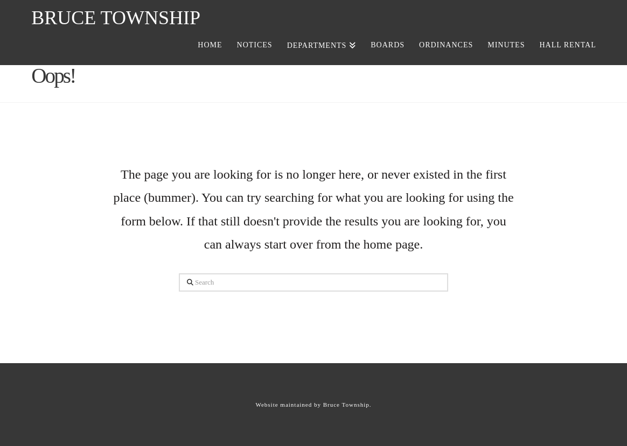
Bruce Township (115, 17)
